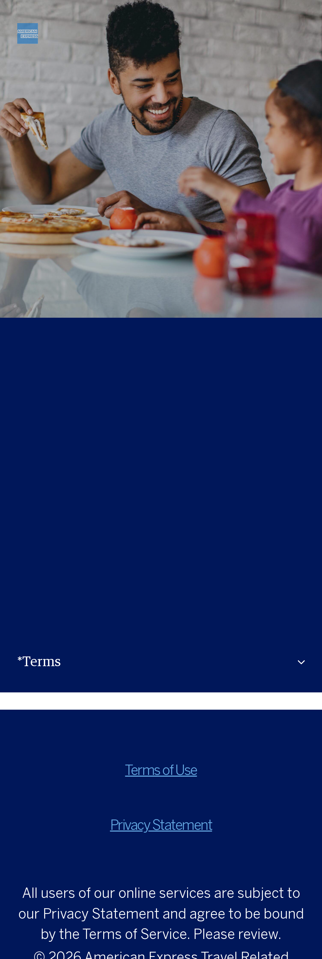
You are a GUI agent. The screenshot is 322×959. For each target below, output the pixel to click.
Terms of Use (161, 771)
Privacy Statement (161, 826)
